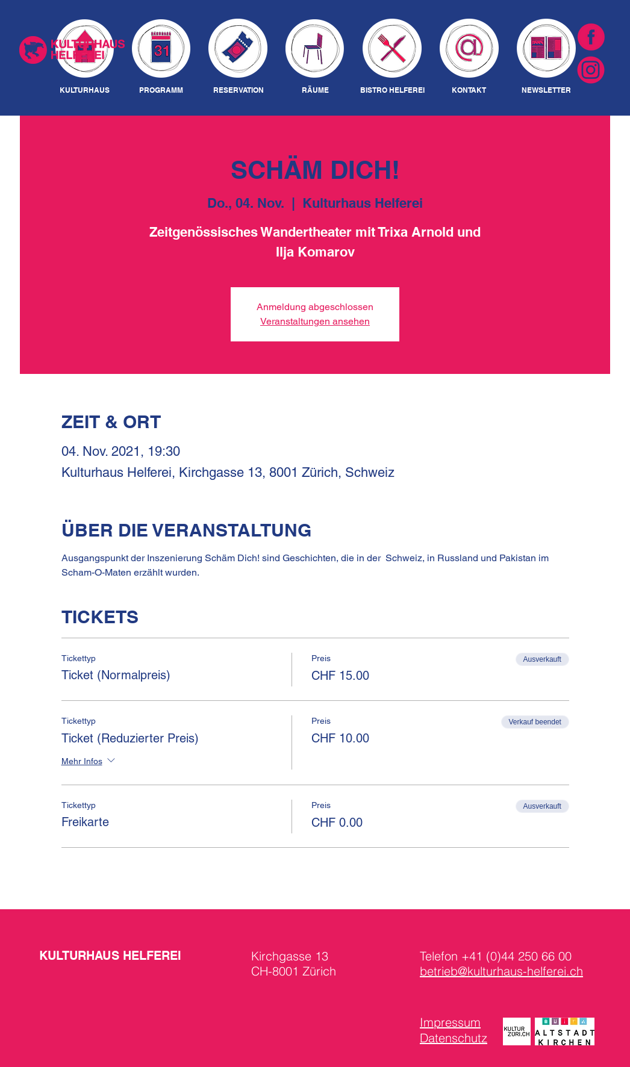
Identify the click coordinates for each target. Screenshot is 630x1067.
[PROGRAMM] (161, 90)
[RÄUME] (315, 90)
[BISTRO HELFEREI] (392, 90)
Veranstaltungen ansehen (315, 321)
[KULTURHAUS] (84, 90)
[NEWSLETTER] (546, 90)
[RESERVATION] (238, 90)
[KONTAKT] (469, 90)
